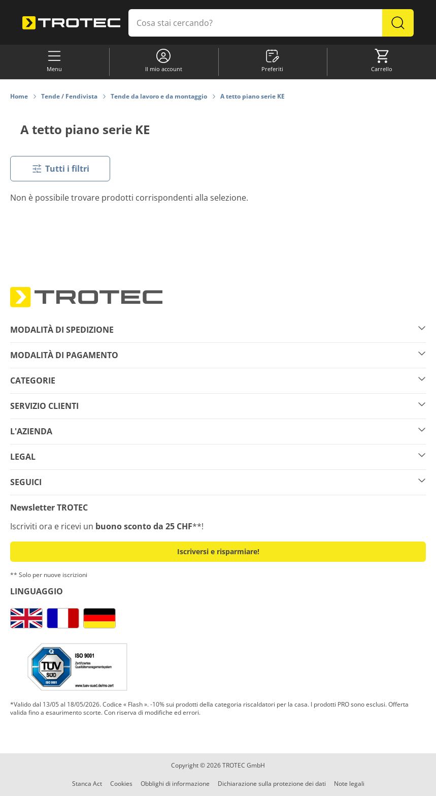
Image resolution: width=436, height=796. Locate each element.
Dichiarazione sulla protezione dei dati (272, 783)
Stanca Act (87, 783)
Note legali (349, 783)
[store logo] (71, 22)
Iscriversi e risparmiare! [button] (218, 551)
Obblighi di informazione (175, 783)
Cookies (121, 783)
